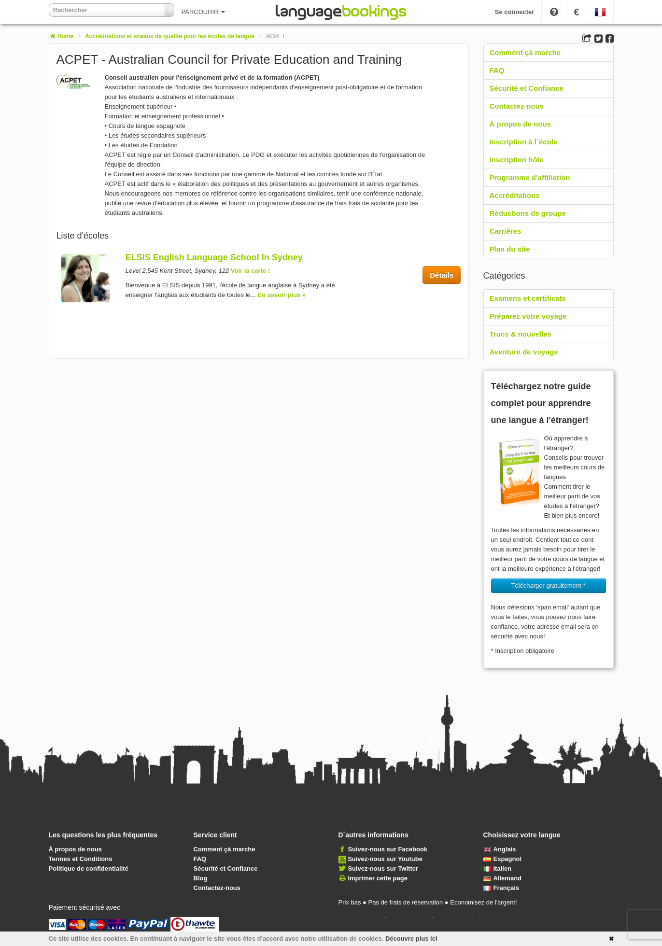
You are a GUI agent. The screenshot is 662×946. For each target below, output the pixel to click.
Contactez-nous (517, 106)
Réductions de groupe (528, 213)
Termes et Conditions (81, 858)
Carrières (505, 231)
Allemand (502, 878)
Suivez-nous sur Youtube (385, 858)
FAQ (497, 70)
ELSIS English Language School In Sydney (214, 257)
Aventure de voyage (524, 352)
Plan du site (510, 249)
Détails (441, 275)
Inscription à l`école (524, 142)
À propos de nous (520, 124)
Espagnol (502, 858)
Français (501, 887)
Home (61, 36)
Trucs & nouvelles (520, 334)
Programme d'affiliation (530, 177)
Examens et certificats (528, 298)
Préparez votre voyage (528, 316)
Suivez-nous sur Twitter (383, 868)
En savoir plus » (281, 294)
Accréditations (515, 195)
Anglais (499, 849)
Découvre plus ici (411, 938)
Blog (201, 878)
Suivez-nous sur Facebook (387, 849)
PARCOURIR (203, 11)
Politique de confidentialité (88, 868)
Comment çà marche (525, 52)
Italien (497, 868)
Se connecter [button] (515, 11)
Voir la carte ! (250, 270)
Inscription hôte (517, 159)
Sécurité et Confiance (526, 88)
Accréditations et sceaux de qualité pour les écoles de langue (169, 36)
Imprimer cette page (378, 878)
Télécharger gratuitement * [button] (548, 585)
